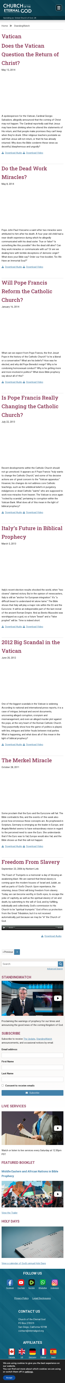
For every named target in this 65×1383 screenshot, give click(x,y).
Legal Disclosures (41, 1298)
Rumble (31, 1284)
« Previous (8, 952)
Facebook (10, 1284)
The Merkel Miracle (27, 760)
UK (22, 1353)
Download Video (33, 152)
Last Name (7, 1073)
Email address (9, 1049)
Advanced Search (55, 969)
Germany (32, 1353)
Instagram (55, 1284)
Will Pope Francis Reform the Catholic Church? (27, 291)
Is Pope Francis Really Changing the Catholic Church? (30, 406)
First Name (8, 1061)
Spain (53, 1353)
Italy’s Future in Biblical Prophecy (32, 532)
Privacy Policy (21, 1298)
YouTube (21, 1284)
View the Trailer (10, 1212)
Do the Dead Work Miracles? (24, 172)
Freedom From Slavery (31, 861)
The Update (29, 1038)
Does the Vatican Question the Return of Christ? (30, 54)
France (43, 1353)
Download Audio (12, 152)
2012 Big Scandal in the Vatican (31, 646)
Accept (9, 1377)
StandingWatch (22, 25)
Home (5, 25)
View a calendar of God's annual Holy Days (24, 1263)
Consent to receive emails (19, 1085)
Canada (12, 1353)
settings (29, 1371)
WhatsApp (43, 1284)
